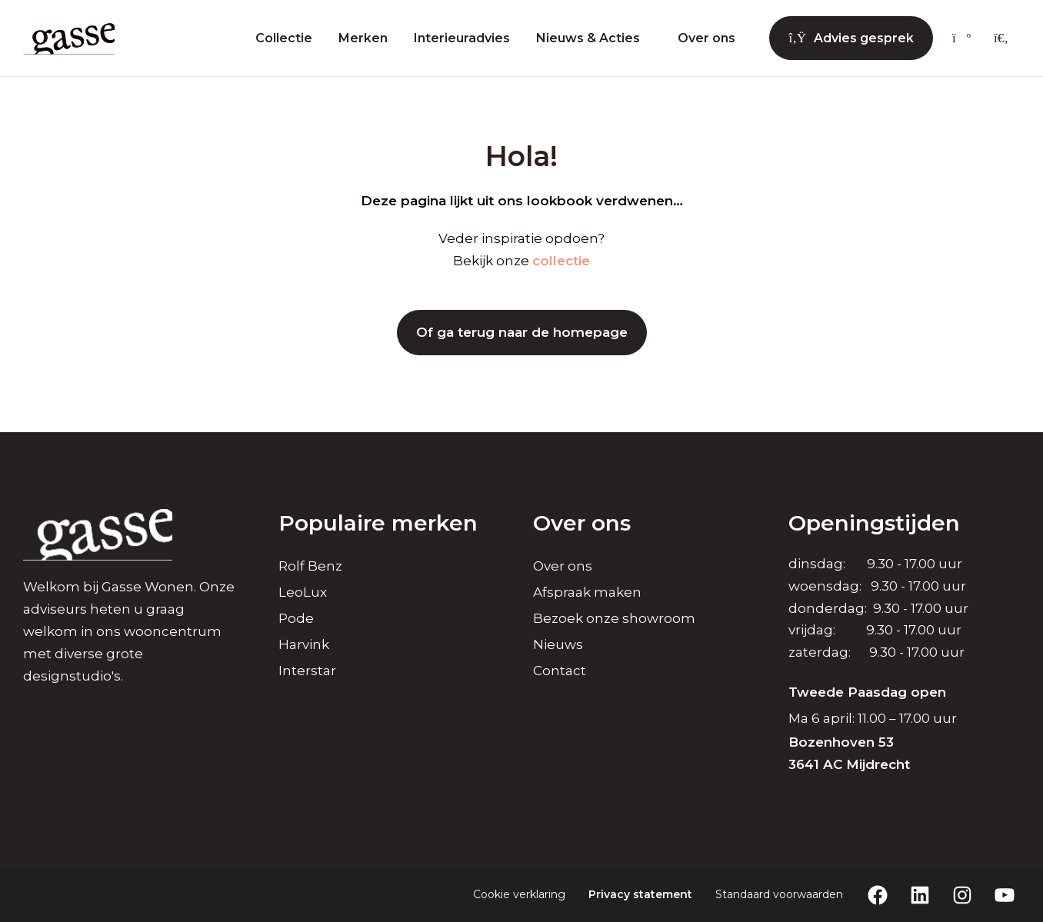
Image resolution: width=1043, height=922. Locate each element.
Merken (363, 38)
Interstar (307, 670)
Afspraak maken (587, 592)
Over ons (706, 38)
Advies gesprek (851, 38)
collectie (561, 260)
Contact (559, 670)
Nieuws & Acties (588, 38)
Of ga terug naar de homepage (522, 332)
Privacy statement (640, 894)
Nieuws (558, 644)
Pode (296, 618)
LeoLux (302, 592)
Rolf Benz (310, 566)
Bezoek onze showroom (614, 618)
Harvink (303, 644)
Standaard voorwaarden (779, 894)
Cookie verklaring (519, 894)
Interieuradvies (462, 38)
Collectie (283, 38)
